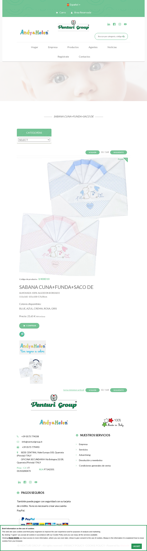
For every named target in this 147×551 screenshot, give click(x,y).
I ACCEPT (136, 546)
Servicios (82, 449)
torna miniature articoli (73, 390)
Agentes (93, 47)
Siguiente (118, 152)
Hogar (34, 47)
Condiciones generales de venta (93, 465)
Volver (92, 152)
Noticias (112, 47)
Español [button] (73, 4)
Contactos (84, 56)
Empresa (52, 47)
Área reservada (81, 12)
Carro (61, 12)
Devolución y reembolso (89, 460)
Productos (73, 47)
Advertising (83, 455)
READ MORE (14, 538)
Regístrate (63, 56)
